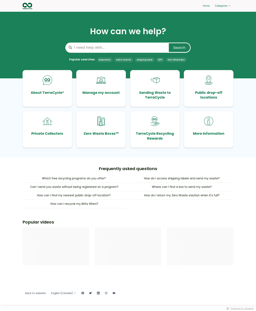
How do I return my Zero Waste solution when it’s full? (181, 195)
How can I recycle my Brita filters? (74, 204)
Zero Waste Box (176, 59)
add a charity (123, 59)
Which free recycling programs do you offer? (74, 178)
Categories (223, 5)
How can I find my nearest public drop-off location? (74, 195)
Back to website (35, 293)
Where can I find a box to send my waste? (182, 187)
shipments (105, 59)
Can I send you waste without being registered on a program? (74, 187)
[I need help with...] (128, 48)
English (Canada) (63, 293)
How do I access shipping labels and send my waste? (182, 178)
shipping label (144, 59)
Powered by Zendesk (242, 308)
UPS (160, 59)
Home (206, 5)
